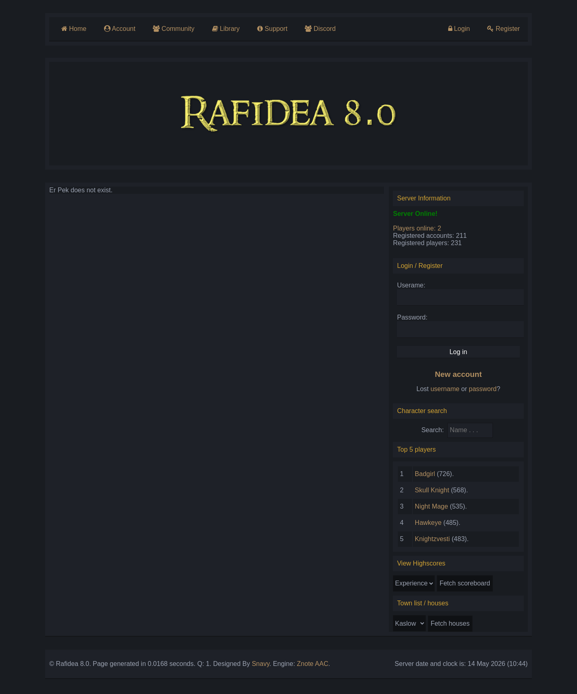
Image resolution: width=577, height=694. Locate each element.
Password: (414, 319)
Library (223, 28)
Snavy (256, 665)
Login (463, 28)
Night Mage (433, 508)
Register (508, 28)
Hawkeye (430, 524)
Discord (319, 28)
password (486, 390)
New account (461, 376)
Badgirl (427, 475)
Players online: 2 (419, 230)
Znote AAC (307, 665)
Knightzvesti (434, 540)
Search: (436, 432)
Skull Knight (434, 492)
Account (116, 28)
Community (170, 28)
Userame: (413, 287)
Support (270, 28)
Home (69, 28)
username (448, 390)
